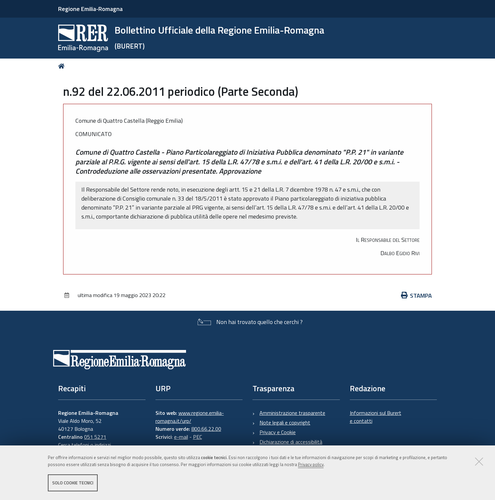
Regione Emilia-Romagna (90, 8)
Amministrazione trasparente (292, 413)
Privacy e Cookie (277, 432)
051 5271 (95, 437)
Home (62, 66)
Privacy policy (311, 464)
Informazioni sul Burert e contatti (375, 417)
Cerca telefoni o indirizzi (84, 445)
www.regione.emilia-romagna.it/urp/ (189, 417)
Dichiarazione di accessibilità (290, 442)
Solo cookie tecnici (72, 482)
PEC (197, 437)
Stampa (416, 295)
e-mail (181, 437)
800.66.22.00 (206, 429)
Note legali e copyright (284, 422)
